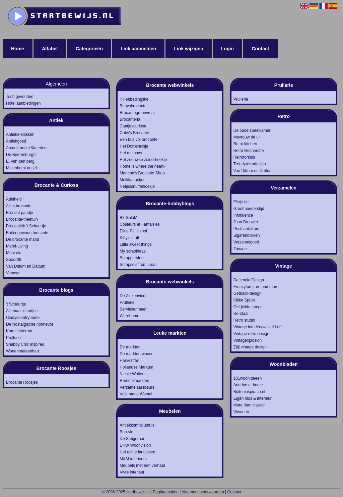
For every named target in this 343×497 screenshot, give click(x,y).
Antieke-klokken (20, 134)
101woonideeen (247, 378)
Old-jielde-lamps (248, 307)
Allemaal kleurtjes (22, 311)
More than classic (249, 405)
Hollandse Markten (136, 367)
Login (227, 48)
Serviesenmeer (133, 309)
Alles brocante (18, 206)
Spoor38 (13, 259)
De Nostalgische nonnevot (29, 324)
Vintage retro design (251, 333)
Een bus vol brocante (138, 139)
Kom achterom (19, 331)
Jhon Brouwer (245, 222)
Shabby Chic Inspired (25, 344)
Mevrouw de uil (247, 137)
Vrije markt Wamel (136, 394)
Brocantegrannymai (137, 112)
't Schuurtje (16, 304)
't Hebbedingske (134, 99)
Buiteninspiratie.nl (249, 391)
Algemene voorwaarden (203, 492)
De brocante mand (22, 239)
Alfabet (50, 48)
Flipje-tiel (241, 202)
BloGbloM (128, 217)
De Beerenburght (21, 154)
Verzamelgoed (246, 242)
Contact (260, 48)
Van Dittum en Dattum (25, 266)
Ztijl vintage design (250, 347)
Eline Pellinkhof (133, 231)
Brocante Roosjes (22, 382)
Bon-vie (126, 432)
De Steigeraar (132, 438)
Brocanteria (130, 119)
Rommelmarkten (134, 380)
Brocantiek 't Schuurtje (26, 226)
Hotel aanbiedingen (23, 103)
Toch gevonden (19, 96)
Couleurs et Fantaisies (139, 224)
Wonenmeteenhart (22, 351)
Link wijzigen (188, 48)
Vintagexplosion (247, 340)
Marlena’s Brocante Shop (142, 173)
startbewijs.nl (137, 492)
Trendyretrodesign (249, 164)
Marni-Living (17, 246)
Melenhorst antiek (22, 168)
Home (17, 48)
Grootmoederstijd (248, 208)
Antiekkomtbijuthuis (137, 425)
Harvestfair (129, 360)
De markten (130, 347)
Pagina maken (166, 492)
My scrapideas (132, 251)
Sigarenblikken (246, 235)
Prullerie (13, 337)
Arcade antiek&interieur (27, 148)
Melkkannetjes (132, 179)
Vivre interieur (132, 472)
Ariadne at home (248, 385)
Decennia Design (248, 280)
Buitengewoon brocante (27, 232)
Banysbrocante (133, 106)
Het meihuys (131, 153)
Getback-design (247, 293)
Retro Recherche (248, 150)
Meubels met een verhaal (142, 465)
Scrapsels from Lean (138, 264)
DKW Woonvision (135, 445)
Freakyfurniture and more (256, 286)
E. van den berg (20, 161)
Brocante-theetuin (22, 219)
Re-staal (241, 313)
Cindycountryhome (23, 317)
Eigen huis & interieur (252, 398)
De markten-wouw (136, 353)
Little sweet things (135, 244)
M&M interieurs (133, 458)
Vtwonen (241, 411)
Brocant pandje (19, 212)
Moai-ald (13, 253)
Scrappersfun (131, 258)
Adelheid (14, 199)
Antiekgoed (16, 141)
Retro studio (244, 320)
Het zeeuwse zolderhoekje (143, 159)
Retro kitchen (245, 144)
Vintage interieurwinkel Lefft (258, 327)
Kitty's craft (129, 237)
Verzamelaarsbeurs (137, 387)
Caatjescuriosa (133, 126)
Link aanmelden (138, 48)
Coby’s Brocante (134, 132)
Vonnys (12, 273)
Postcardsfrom (246, 228)
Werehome (129, 316)
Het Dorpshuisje (134, 146)
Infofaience (243, 215)
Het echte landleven (137, 452)
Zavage (240, 248)
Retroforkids (244, 157)
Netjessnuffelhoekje (137, 186)
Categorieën (89, 48)
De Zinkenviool (133, 295)
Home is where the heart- (142, 166)
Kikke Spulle (244, 300)
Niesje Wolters (132, 374)
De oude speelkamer (252, 130)
